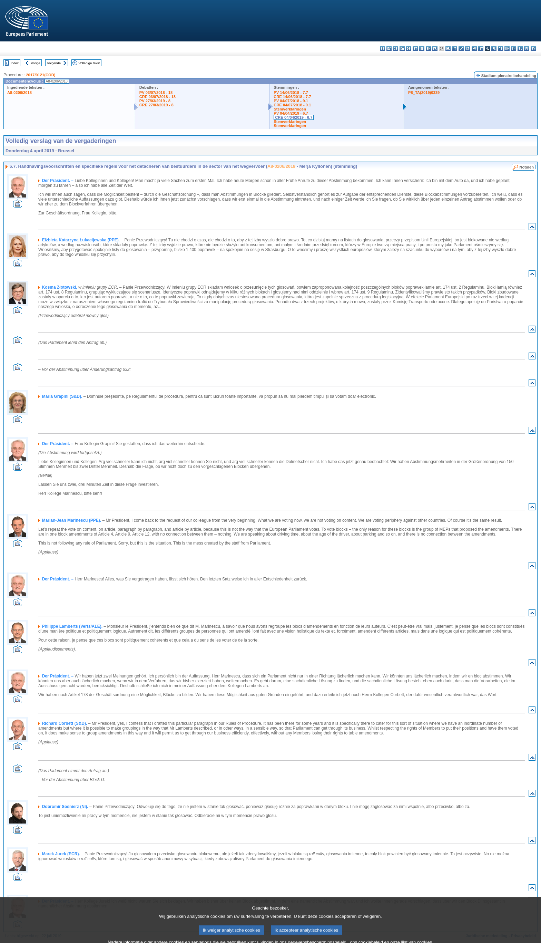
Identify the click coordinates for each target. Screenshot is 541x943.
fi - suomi (526, 48)
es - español (389, 48)
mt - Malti (480, 48)
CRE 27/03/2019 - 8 (156, 105)
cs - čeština (395, 48)
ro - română (507, 48)
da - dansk (402, 48)
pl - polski (493, 48)
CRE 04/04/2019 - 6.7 (293, 117)
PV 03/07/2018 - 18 (156, 92)
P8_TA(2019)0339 (424, 92)
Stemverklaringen (290, 109)
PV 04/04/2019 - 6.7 (291, 113)
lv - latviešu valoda (461, 48)
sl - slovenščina (520, 48)
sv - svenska (533, 48)
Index (15, 63)
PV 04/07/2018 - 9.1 (291, 101)
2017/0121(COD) (40, 75)
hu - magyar (474, 48)
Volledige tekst (89, 63)
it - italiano (454, 48)
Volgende (54, 63)
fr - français (434, 48)
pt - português (500, 48)
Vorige (35, 63)
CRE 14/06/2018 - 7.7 (292, 97)
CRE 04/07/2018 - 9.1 (292, 105)
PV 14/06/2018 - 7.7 (291, 92)
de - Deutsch (408, 48)
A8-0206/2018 (19, 92)
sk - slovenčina (513, 48)
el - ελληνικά (421, 48)
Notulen (526, 167)
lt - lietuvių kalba (467, 48)
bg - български (382, 48)
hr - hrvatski (448, 48)
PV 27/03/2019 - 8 (154, 101)
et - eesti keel (415, 48)
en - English (428, 48)
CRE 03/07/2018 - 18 (157, 97)
